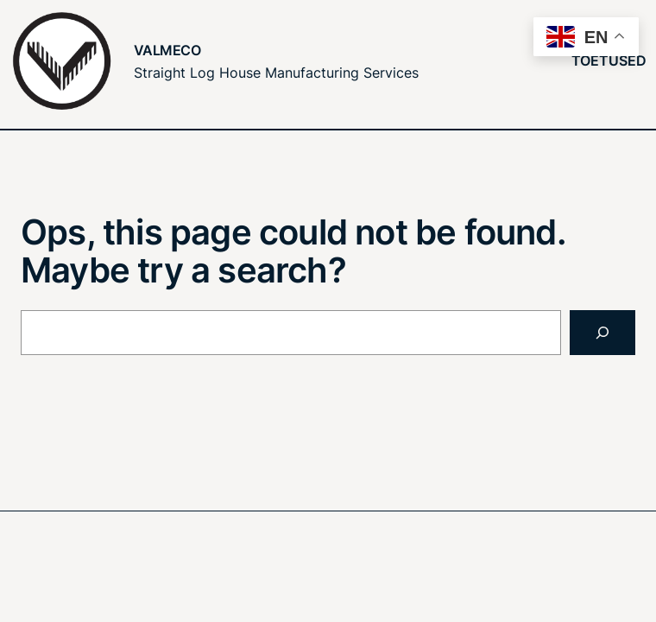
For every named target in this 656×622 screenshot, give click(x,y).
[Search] (602, 332)
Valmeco (167, 50)
